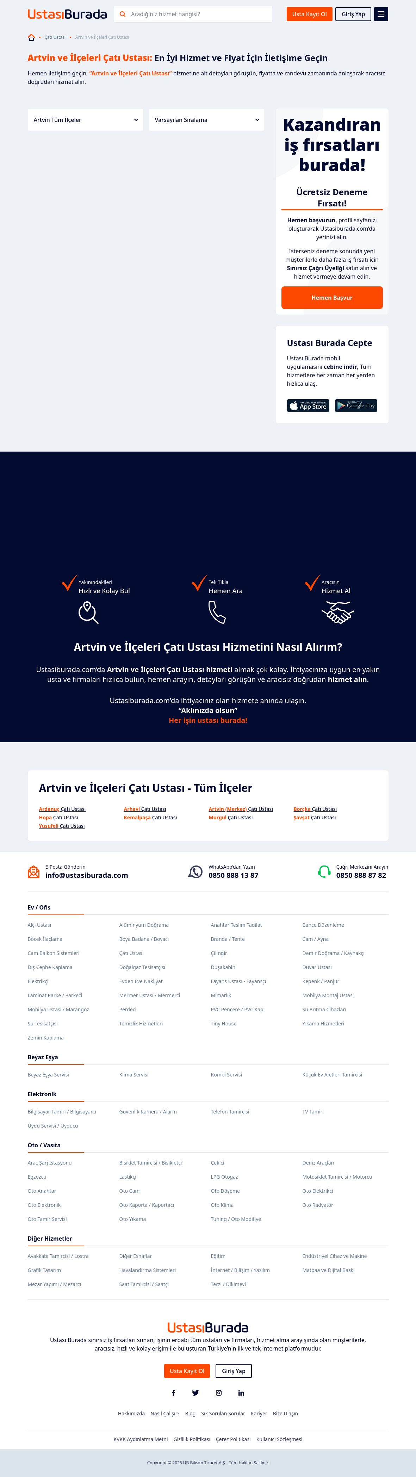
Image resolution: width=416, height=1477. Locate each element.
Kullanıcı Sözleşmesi (279, 1439)
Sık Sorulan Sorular (223, 1413)
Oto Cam (129, 1190)
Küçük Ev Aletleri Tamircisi (332, 1074)
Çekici (217, 1162)
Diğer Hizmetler (50, 1238)
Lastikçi (127, 1176)
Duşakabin (223, 967)
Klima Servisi (134, 1074)
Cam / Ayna (316, 939)
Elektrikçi (38, 981)
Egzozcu (37, 1176)
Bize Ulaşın (285, 1413)
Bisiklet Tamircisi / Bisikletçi (150, 1162)
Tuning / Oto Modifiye (236, 1219)
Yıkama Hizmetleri (323, 1023)
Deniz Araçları (318, 1162)
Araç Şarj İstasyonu (50, 1162)
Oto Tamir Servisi (47, 1219)
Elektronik (42, 1094)
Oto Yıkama (132, 1219)
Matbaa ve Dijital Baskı (329, 1270)
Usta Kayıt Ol (309, 14)
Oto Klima (222, 1205)
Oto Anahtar (42, 1190)
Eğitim (218, 1256)
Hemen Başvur (331, 298)
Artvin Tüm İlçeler (86, 120)
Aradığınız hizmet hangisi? (165, 14)
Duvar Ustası (317, 967)
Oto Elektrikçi (318, 1190)
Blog (190, 1413)
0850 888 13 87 (233, 875)
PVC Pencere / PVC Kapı (238, 1009)
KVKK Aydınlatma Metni (141, 1439)
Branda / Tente (228, 939)
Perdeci (128, 1009)
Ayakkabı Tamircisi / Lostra (58, 1256)
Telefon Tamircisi (230, 1111)
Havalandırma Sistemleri (147, 1270)
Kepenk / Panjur (321, 981)
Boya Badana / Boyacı (144, 939)
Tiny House (224, 1023)
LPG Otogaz (224, 1176)
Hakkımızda (131, 1413)
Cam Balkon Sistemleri (54, 953)
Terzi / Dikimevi (228, 1284)
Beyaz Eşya (43, 1057)
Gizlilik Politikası (192, 1439)
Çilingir (219, 953)
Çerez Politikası (233, 1439)
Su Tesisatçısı (43, 1023)
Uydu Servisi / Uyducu (53, 1125)
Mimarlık (221, 995)
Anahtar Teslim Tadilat (236, 924)
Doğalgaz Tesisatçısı (142, 967)
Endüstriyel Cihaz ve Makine (335, 1256)
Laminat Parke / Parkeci (55, 995)
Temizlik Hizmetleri (141, 1023)
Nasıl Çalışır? (164, 1413)
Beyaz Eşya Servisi (48, 1074)
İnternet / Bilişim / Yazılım (240, 1270)
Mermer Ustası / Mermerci (149, 995)
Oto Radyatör (318, 1205)
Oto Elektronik (44, 1205)
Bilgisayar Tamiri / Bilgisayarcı (62, 1111)
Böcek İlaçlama (45, 939)
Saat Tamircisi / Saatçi (144, 1284)
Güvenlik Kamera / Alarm (148, 1111)
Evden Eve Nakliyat (141, 981)
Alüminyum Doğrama (144, 924)
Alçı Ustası (39, 924)
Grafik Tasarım (44, 1270)
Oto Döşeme (225, 1190)
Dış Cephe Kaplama (50, 967)
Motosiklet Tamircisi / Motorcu (337, 1176)
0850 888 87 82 (361, 875)
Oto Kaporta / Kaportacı (146, 1205)
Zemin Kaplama (46, 1037)
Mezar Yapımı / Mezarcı (54, 1284)
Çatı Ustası (55, 37)
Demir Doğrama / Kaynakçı (334, 953)
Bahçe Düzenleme (323, 924)
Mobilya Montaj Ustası (328, 995)
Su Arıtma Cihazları (324, 1009)
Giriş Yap (353, 14)
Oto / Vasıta (44, 1145)
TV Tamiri (313, 1111)
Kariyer (259, 1413)
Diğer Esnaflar (135, 1256)
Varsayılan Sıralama (207, 120)
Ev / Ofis (39, 907)
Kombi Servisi (226, 1074)
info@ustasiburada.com (87, 875)
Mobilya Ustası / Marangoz (58, 1009)
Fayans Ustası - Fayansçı (238, 981)
